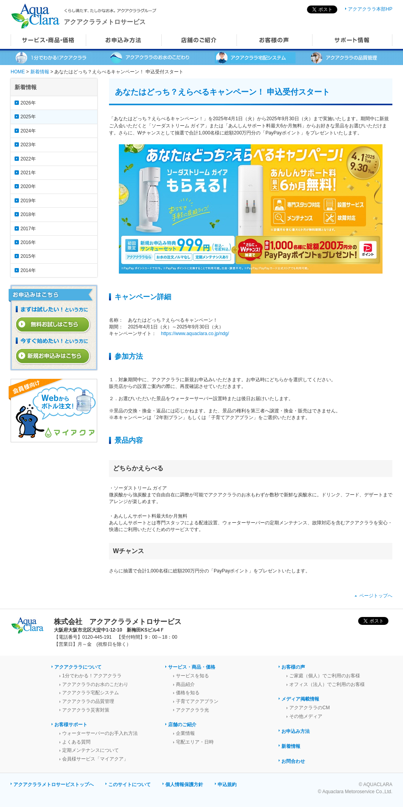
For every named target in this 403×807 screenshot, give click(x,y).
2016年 (28, 242)
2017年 (28, 228)
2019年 (28, 200)
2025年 (28, 116)
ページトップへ (375, 595)
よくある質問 (76, 742)
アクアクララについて (78, 667)
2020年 (28, 186)
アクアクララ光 (192, 710)
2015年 (28, 256)
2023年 (28, 144)
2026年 (28, 103)
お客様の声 (293, 667)
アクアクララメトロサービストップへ (53, 784)
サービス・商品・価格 (191, 667)
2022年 (28, 159)
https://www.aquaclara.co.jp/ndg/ (195, 333)
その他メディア (305, 716)
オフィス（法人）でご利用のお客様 (327, 684)
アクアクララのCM (309, 707)
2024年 (28, 131)
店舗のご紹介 (182, 724)
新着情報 (39, 72)
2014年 (28, 270)
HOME (18, 72)
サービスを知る (192, 675)
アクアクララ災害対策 (85, 710)
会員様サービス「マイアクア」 (95, 759)
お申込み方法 (295, 731)
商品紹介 (185, 684)
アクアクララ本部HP (370, 9)
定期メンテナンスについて (90, 750)
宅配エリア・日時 (195, 742)
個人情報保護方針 (184, 784)
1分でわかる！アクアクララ (92, 675)
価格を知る (188, 692)
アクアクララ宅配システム (90, 692)
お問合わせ (293, 761)
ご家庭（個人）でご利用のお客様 (324, 675)
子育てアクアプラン (197, 701)
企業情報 (185, 733)
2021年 (28, 172)
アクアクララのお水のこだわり (95, 684)
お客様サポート (70, 724)
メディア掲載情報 (300, 699)
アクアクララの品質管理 (88, 701)
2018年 (28, 214)
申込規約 (227, 784)
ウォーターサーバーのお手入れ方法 (100, 733)
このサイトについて (129, 784)
